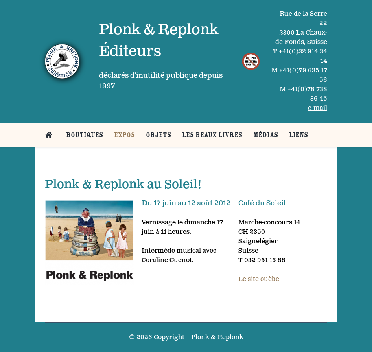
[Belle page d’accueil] (50, 135)
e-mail (317, 108)
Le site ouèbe (258, 279)
